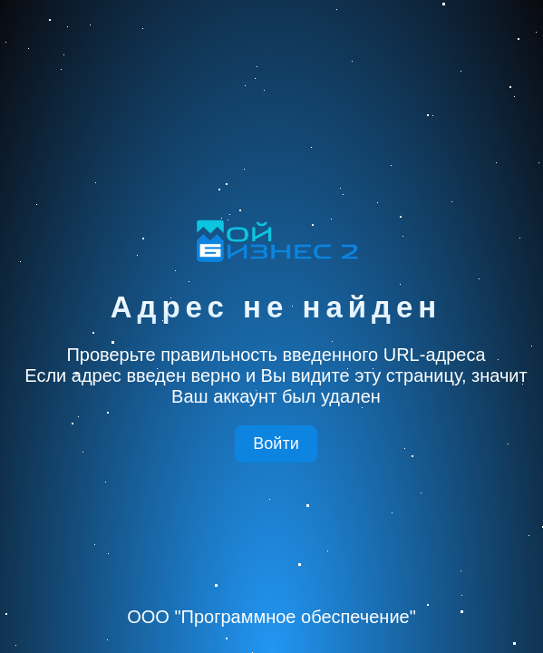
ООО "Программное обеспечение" (271, 617)
